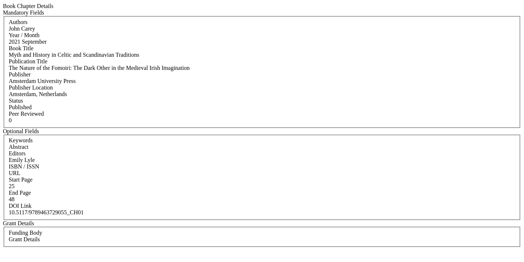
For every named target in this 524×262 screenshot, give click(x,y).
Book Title (21, 48)
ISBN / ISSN (24, 166)
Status (16, 101)
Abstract (18, 147)
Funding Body (25, 233)
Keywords (21, 140)
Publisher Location (31, 87)
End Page (20, 193)
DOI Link (20, 206)
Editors (17, 153)
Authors (18, 22)
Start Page (20, 179)
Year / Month (24, 35)
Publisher (20, 74)
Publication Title (28, 61)
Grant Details (24, 239)
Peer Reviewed (26, 114)
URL (14, 173)
